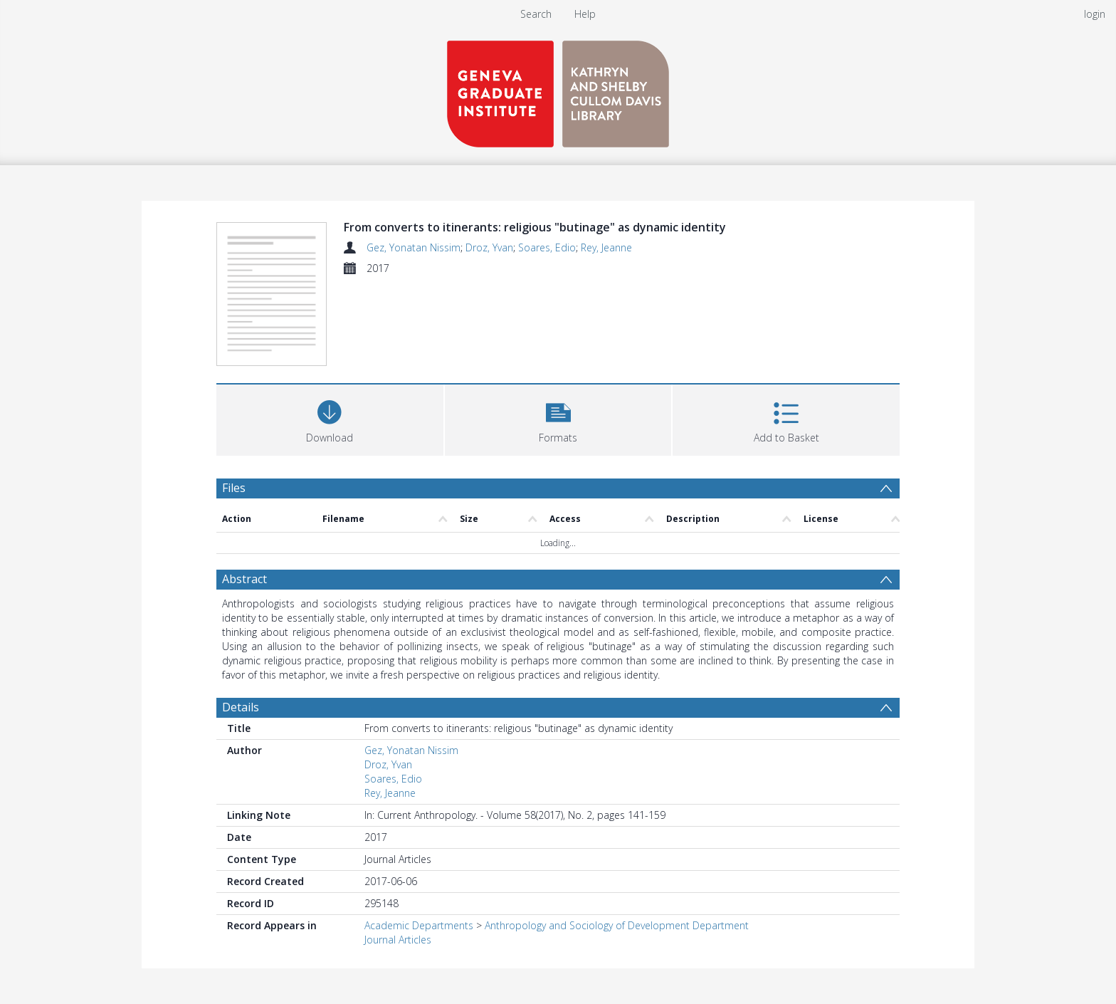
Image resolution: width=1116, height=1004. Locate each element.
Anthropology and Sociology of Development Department (617, 925)
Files (234, 488)
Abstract (244, 579)
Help (585, 14)
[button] (558, 418)
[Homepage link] (558, 90)
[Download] (329, 418)
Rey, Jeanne (606, 247)
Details (240, 707)
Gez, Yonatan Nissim (413, 247)
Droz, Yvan (489, 247)
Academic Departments (418, 925)
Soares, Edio (547, 247)
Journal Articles (397, 939)
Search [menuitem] (536, 14)
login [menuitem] (1094, 14)
